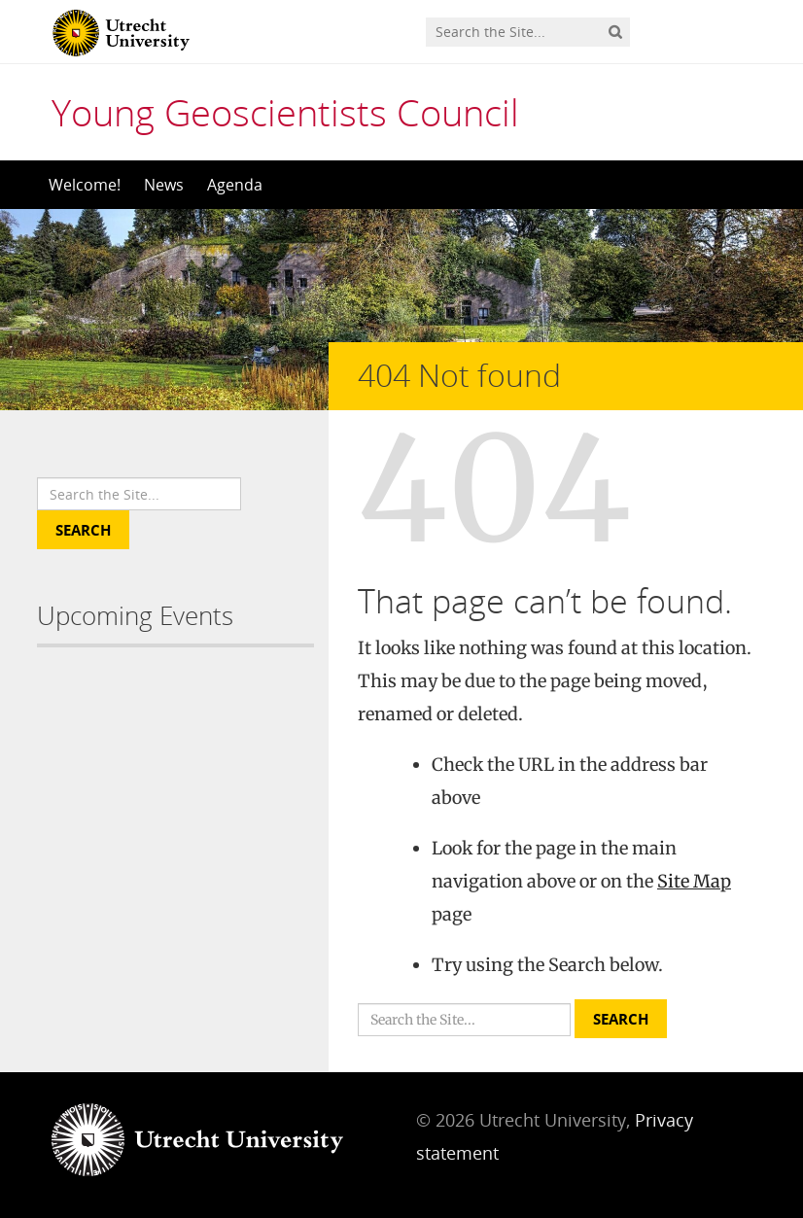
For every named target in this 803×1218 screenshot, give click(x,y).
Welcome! (85, 184)
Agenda (234, 184)
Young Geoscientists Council (285, 112)
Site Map (694, 881)
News (164, 184)
